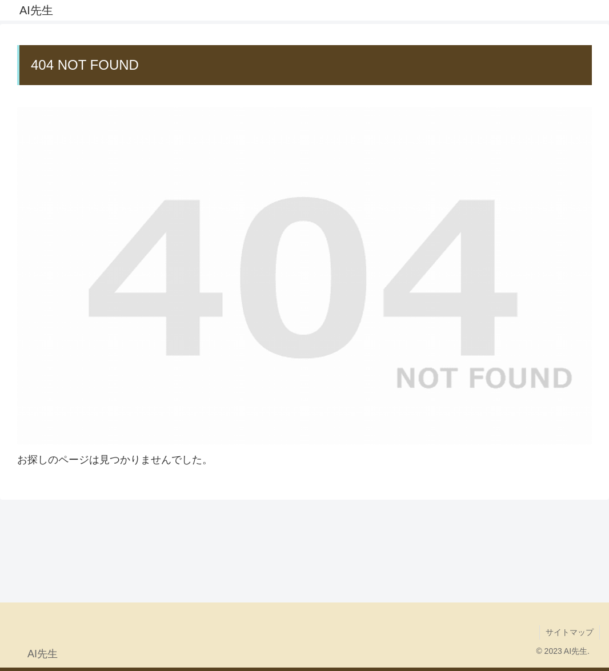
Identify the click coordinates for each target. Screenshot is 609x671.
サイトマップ (570, 632)
